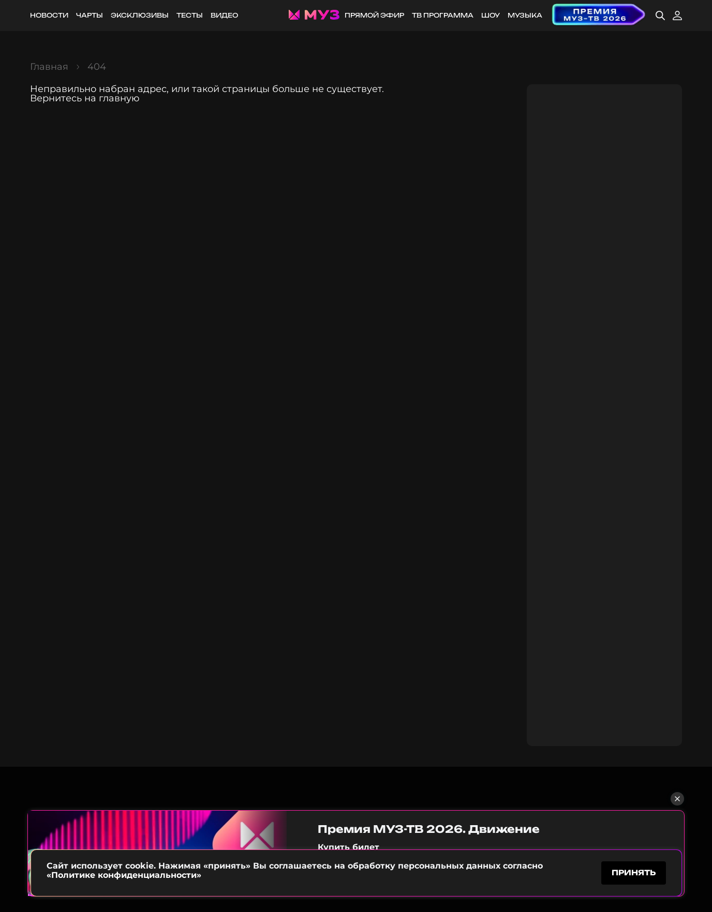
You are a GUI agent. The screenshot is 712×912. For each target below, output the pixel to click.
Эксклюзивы (140, 15)
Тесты (189, 15)
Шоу (490, 15)
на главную (112, 98)
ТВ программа (442, 15)
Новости (49, 15)
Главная (49, 66)
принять (634, 872)
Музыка (525, 15)
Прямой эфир (374, 15)
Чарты (89, 15)
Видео (224, 15)
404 (96, 66)
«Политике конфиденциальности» (124, 875)
